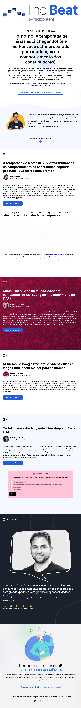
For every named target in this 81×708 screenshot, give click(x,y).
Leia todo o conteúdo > (11, 204)
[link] (35, 700)
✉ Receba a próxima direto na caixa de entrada (40, 92)
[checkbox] (5, 607)
